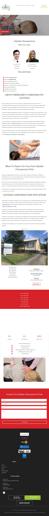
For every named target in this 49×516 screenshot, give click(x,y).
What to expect (27, 5)
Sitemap (35, 510)
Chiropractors (24, 339)
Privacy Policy (15, 510)
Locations (9, 339)
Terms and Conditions (29, 510)
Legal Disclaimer (21, 510)
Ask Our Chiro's (34, 497)
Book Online (44, 5)
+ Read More (17, 68)
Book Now (36, 284)
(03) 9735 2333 (5, 26)
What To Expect (5, 470)
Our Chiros (20, 5)
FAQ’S (23, 5)
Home (16, 5)
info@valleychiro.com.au (8, 488)
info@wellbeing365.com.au (8, 28)
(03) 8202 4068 (45, 7)
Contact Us (33, 5)
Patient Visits (39, 339)
